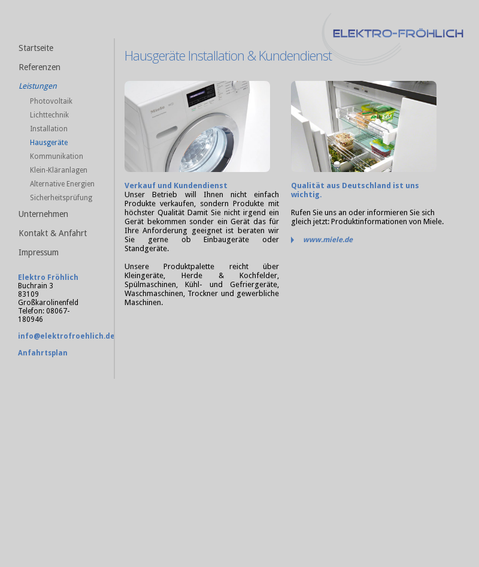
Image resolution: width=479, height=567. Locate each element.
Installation (49, 129)
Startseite (36, 48)
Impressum (39, 252)
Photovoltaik (51, 101)
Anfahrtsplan (43, 353)
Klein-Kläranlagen (58, 170)
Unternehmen (43, 214)
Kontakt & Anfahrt (53, 233)
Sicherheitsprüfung (61, 198)
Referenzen (39, 67)
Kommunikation (56, 156)
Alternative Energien (62, 184)
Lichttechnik (49, 115)
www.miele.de (328, 240)
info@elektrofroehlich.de (66, 336)
